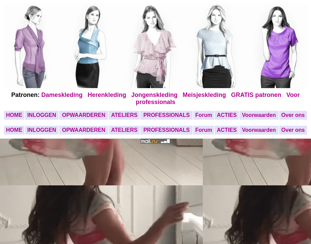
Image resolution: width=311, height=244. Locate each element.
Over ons (293, 115)
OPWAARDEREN (83, 115)
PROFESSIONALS (166, 115)
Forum (203, 115)
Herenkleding (107, 95)
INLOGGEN (41, 115)
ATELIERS (124, 115)
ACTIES (227, 115)
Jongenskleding (155, 95)
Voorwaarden (259, 115)
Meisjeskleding (205, 95)
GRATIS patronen (258, 95)
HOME (14, 115)
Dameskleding (63, 95)
